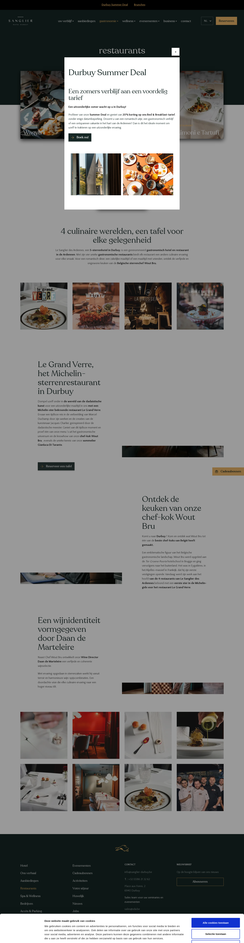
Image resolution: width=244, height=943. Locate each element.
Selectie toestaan (215, 909)
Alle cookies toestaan (216, 898)
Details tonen (183, 936)
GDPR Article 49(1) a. (151, 922)
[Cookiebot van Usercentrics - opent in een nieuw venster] (22, 936)
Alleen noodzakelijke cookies (215, 920)
